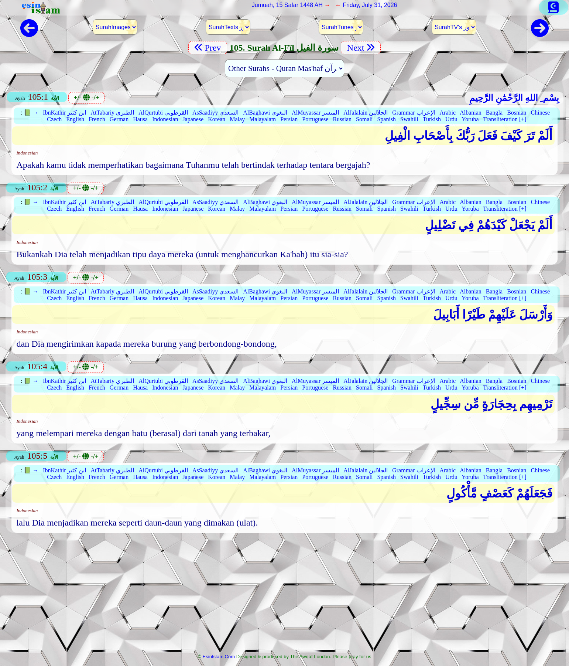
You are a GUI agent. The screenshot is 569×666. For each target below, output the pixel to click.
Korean (216, 119)
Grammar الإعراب (413, 112)
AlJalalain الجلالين (365, 112)
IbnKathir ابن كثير (64, 112)
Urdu (451, 119)
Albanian (470, 112)
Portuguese (315, 119)
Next (361, 47)
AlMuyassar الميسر (315, 112)
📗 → (31, 112)
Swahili (409, 119)
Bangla (494, 112)
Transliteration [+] (504, 119)
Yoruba (470, 119)
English (75, 119)
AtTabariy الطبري (112, 112)
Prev (207, 47)
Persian (289, 119)
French (97, 119)
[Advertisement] (284, 595)
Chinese (540, 112)
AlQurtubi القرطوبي (163, 112)
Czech (54, 119)
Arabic (448, 112)
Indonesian (165, 119)
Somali (364, 119)
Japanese (192, 119)
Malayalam (262, 119)
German (119, 119)
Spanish (386, 119)
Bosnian (516, 112)
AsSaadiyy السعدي (215, 112)
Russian (342, 119)
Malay (237, 119)
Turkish (432, 119)
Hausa (140, 119)
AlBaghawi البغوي (265, 112)
